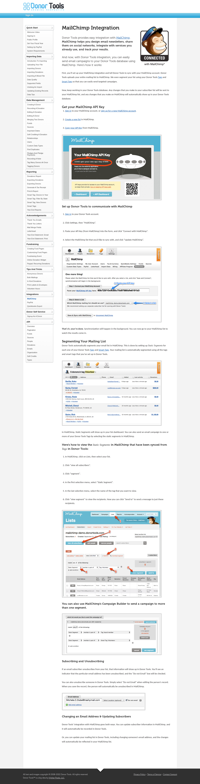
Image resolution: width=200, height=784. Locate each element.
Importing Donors (34, 68)
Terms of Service (154, 774)
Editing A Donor (33, 116)
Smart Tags (31, 206)
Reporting (31, 172)
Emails (30, 349)
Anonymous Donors (35, 274)
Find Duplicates (33, 149)
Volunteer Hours (33, 289)
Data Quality (32, 80)
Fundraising (33, 244)
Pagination (31, 330)
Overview (31, 326)
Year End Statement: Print (37, 239)
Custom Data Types (35, 146)
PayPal (30, 302)
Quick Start (32, 27)
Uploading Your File (35, 65)
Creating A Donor (34, 105)
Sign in (68, 110)
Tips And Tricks (34, 269)
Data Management (36, 100)
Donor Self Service (36, 312)
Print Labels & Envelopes (37, 285)
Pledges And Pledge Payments (35, 154)
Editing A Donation (34, 112)
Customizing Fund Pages (37, 252)
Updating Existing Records (37, 91)
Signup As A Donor (34, 316)
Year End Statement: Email (38, 235)
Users (29, 142)
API (28, 322)
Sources (30, 127)
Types (29, 360)
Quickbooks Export (34, 306)
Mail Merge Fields (34, 227)
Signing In (31, 36)
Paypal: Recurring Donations (38, 264)
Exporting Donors (34, 184)
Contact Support (170, 774)
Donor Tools (44, 6)
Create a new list (73, 119)
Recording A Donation (35, 108)
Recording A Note (34, 159)
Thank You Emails (34, 220)
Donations (31, 345)
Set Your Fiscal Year (35, 43)
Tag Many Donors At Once (37, 162)
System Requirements (36, 51)
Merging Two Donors (35, 120)
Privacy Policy (139, 774)
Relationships (32, 138)
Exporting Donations (35, 180)
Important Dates (33, 131)
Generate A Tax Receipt (36, 187)
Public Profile (32, 40)
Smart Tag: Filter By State (37, 199)
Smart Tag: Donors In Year (37, 195)
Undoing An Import (34, 87)
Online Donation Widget (36, 260)
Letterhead (31, 231)
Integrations (33, 294)
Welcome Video (33, 32)
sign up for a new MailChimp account (118, 110)
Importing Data (34, 56)
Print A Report (32, 191)
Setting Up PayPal (34, 47)
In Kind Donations (34, 281)
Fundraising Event (34, 256)
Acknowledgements (36, 215)
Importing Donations (35, 72)
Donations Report (34, 176)
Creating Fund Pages (35, 249)
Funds (29, 123)
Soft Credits (31, 356)
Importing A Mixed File (36, 76)
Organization (32, 352)
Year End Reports (34, 210)
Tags (160, 77)
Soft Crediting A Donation (37, 134)
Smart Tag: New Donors (36, 202)
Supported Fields (34, 83)
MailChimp (31, 299)
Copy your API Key (73, 127)
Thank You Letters (34, 224)
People (30, 341)
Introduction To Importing (37, 61)
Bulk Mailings (32, 277)
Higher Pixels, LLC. (57, 778)
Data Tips (31, 95)
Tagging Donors (33, 166)
